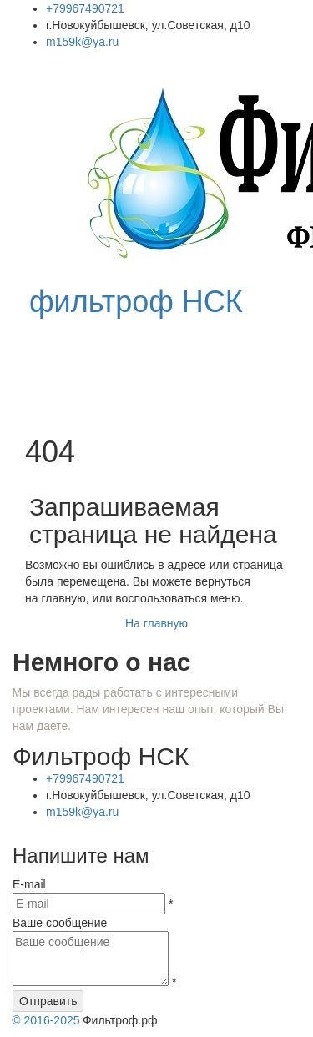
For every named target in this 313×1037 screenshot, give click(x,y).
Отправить (48, 1001)
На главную (156, 623)
